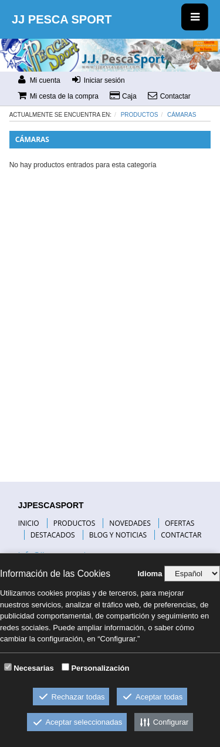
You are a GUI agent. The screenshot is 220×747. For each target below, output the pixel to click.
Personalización (100, 668)
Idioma (149, 573)
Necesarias (33, 668)
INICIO (28, 523)
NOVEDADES (129, 523)
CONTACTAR (181, 535)
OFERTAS (179, 523)
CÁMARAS (181, 114)
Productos (139, 114)
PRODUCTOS (74, 523)
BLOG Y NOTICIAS (118, 535)
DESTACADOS (53, 535)
